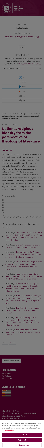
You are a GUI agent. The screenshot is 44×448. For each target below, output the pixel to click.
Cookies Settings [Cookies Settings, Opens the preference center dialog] (22, 445)
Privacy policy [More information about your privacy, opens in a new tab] (8, 430)
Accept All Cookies (22, 435)
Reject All (22, 440)
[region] (22, 434)
